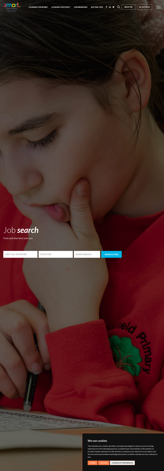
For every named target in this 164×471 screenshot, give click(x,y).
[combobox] (87, 254)
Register (128, 7)
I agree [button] (93, 463)
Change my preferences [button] (122, 463)
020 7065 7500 (97, 7)
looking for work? (38, 7)
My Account (144, 7)
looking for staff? (60, 7)
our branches (80, 7)
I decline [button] (104, 463)
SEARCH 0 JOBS (111, 254)
